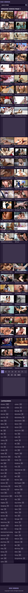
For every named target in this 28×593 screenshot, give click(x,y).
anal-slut (4, 417)
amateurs (5, 407)
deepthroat (5, 460)
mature (18, 424)
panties (18, 460)
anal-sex (5, 414)
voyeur (18, 535)
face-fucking (5, 486)
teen (17, 516)
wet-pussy (19, 548)
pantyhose (19, 463)
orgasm (18, 453)
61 (11, 375)
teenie (18, 522)
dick (3, 463)
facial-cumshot (6, 496)
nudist (18, 440)
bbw (3, 434)
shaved (18, 506)
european (5, 480)
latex (3, 555)
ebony (4, 470)
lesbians (18, 407)
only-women (19, 447)
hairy (3, 519)
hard (4, 529)
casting (4, 440)
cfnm (3, 444)
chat (3, 447)
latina (4, 562)
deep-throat (6, 457)
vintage (18, 529)
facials (4, 499)
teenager (18, 519)
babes (4, 424)
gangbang (5, 506)
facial (4, 493)
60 (8, 375)
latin (4, 558)
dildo (4, 466)
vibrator (18, 525)
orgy (18, 457)
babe (4, 421)
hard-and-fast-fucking (7, 532)
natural (18, 427)
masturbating (20, 417)
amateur (5, 404)
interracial (5, 535)
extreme (4, 483)
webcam (18, 539)
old (17, 444)
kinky (3, 548)
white (18, 552)
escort (4, 473)
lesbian (18, 404)
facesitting (5, 489)
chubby (4, 450)
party (17, 466)
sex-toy (18, 496)
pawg (17, 473)
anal (3, 411)
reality (18, 486)
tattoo (18, 512)
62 (15, 375)
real (17, 476)
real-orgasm (20, 483)
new (17, 434)
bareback (4, 427)
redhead (19, 489)
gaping (4, 512)
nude (17, 437)
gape (3, 509)
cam (3, 437)
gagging (4, 503)
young (18, 555)
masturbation (20, 421)
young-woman (20, 558)
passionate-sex (20, 470)
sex (17, 493)
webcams (19, 542)
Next (19, 375)
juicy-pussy (5, 542)
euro (3, 476)
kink (3, 545)
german (4, 516)
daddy (4, 453)
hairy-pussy (5, 522)
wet (17, 545)
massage (18, 411)
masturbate (19, 414)
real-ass (18, 480)
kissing (4, 552)
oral (17, 450)
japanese (4, 539)
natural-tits (19, 430)
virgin (18, 532)
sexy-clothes (19, 503)
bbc (3, 430)
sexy (17, 499)
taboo (18, 509)
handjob (5, 525)
